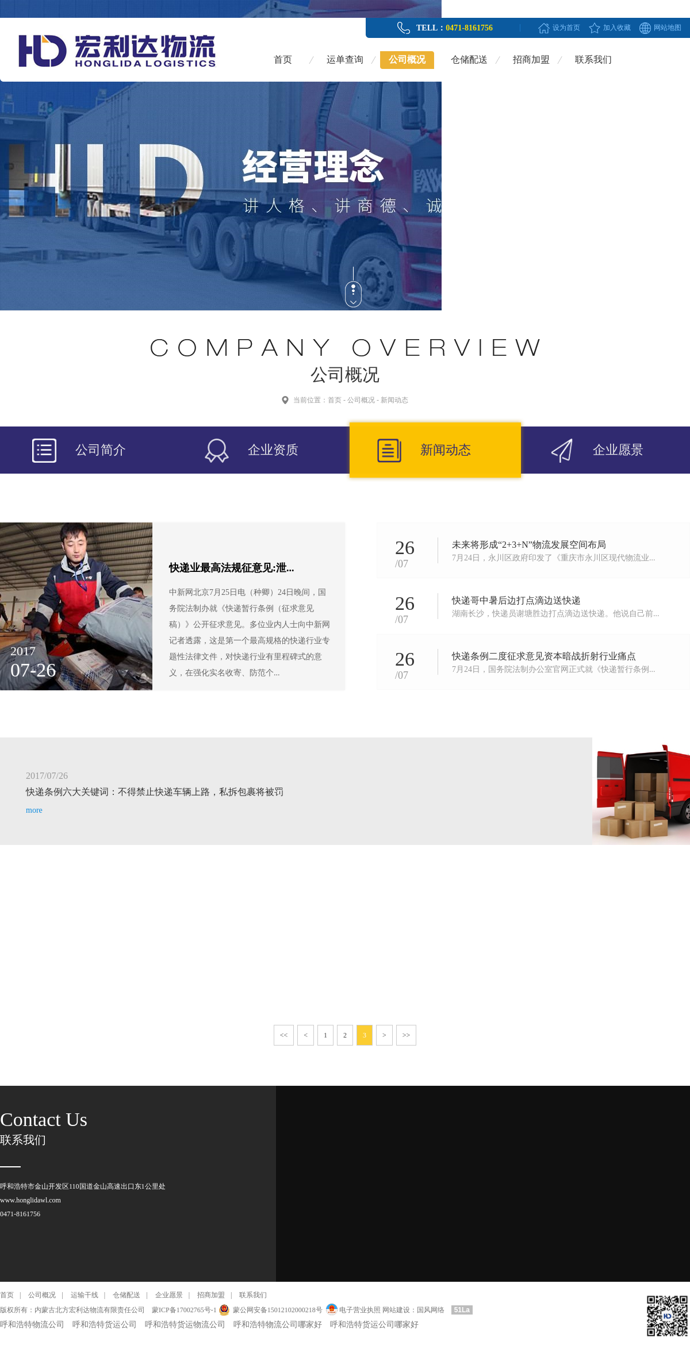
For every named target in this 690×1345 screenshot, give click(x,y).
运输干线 (84, 1295)
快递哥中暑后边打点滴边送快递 (516, 600)
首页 (283, 59)
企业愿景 (618, 450)
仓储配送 (469, 59)
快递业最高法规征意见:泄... (231, 568)
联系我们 (593, 59)
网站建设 (396, 1310)
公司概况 (407, 59)
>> (406, 1035)
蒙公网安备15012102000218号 (278, 1310)
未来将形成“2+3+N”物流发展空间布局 (529, 544)
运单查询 (345, 59)
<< (284, 1035)
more (34, 810)
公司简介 (100, 450)
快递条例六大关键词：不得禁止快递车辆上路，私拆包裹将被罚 (154, 792)
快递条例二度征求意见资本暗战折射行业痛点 (544, 656)
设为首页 (566, 28)
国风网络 (430, 1310)
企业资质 (273, 450)
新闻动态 (394, 400)
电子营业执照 (352, 1310)
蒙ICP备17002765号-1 (184, 1310)
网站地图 (667, 28)
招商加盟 (531, 59)
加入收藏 (617, 28)
